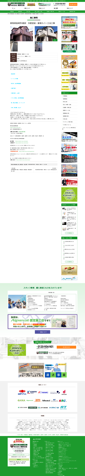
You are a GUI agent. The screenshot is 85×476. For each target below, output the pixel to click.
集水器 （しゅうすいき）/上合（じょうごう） (24, 427)
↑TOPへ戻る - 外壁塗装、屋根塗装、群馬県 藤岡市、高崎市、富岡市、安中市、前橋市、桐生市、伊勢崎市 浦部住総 (42, 434)
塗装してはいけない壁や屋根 (51, 463)
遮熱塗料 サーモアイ (62, 451)
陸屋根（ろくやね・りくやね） (35, 422)
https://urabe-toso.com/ (15, 127)
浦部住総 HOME (36, 441)
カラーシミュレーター (50, 448)
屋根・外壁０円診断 (49, 444)
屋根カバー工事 (36, 453)
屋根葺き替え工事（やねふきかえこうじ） (33, 424)
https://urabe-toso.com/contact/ (23, 159)
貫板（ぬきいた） (67, 427)
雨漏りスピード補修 (49, 447)
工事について (27, 8)
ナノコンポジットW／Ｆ (63, 450)
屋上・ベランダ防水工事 (38, 447)
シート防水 (65, 421)
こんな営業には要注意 (50, 462)
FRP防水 (45, 429)
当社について (70, 8)
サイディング (46, 420)
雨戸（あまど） (50, 425)
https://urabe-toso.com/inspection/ (26, 151)
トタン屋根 (66, 422)
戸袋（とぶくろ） (42, 425)
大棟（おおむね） (45, 428)
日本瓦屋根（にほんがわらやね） (56, 422)
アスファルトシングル (53, 429)
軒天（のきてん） (52, 427)
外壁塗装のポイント (49, 459)
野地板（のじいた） (64, 424)
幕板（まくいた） (57, 425)
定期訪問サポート (49, 456)
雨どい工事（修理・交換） (38, 448)
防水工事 (28, 11)
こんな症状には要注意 (50, 453)
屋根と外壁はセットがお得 (50, 471)
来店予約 (59, 472)
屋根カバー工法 (62, 11)
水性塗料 (20, 421)
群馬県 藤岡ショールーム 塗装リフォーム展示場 (68, 468)
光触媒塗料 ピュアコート (63, 456)
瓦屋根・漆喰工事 (50, 11)
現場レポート (36, 466)
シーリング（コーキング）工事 (29, 421)
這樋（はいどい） (66, 425)
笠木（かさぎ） (20, 425)
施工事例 (56, 8)
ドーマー (69, 428)
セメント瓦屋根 (46, 422)
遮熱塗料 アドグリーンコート (64, 459)
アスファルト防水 (51, 421)
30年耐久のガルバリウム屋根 (51, 468)
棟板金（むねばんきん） (42, 427)
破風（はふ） (59, 427)
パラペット (40, 429)
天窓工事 (65, 119)
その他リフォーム (67, 124)
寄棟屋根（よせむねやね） (24, 428)
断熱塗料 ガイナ (62, 447)
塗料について (60, 441)
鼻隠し (18, 429)
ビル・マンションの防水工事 (39, 457)
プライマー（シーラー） (38, 420)
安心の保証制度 (48, 454)
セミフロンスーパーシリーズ (64, 462)
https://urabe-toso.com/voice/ (21, 142)
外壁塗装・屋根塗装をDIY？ (51, 469)
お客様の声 (36, 465)
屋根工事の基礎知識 (49, 472)
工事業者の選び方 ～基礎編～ (51, 460)
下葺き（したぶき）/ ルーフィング (53, 424)
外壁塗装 (12, 11)
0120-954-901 (60, 3)
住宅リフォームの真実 (49, 457)
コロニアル (66, 429)
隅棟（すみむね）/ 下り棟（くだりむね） (58, 428)
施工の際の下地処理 (49, 450)
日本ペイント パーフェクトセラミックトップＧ (67, 460)
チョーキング (24, 420)
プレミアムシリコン (62, 454)
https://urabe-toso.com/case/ (21, 141)
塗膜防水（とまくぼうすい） (23, 422)
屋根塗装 (20, 11)
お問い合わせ (60, 474)
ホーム (13, 8)
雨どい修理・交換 (38, 11)
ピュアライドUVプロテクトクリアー (65, 457)
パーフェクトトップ (62, 453)
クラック (18, 420)
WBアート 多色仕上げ (62, 448)
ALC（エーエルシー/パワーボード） (57, 420)
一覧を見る (69, 233)
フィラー (30, 420)
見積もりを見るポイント (50, 465)
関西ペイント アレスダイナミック (65, 444)
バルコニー (39, 421)
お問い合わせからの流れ (50, 445)
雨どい (35, 427)
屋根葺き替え (66, 116)
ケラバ (16, 428)
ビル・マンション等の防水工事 (69, 128)
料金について (42, 8)
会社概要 (60, 466)
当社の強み (61, 465)
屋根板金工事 (72, 11)
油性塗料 (67, 420)
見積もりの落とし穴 (49, 466)
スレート (60, 429)
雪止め (43, 424)
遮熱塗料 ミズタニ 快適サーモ (65, 445)
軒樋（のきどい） (25, 429)
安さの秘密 (36, 460)
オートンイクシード (49, 451)
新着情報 (60, 471)
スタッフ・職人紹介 (62, 469)
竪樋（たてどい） (33, 429)
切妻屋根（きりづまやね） (36, 428)
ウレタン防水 (58, 421)
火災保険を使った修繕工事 (38, 462)
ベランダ (44, 421)
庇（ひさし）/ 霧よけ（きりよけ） (30, 425)
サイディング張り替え (68, 122)
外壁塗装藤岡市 (69, 274)
